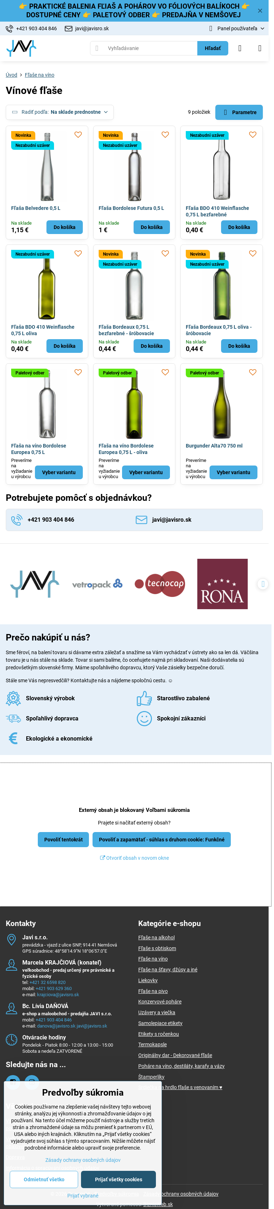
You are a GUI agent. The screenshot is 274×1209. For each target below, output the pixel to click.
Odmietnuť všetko (44, 1179)
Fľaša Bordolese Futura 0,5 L (131, 208)
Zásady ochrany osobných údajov (181, 1194)
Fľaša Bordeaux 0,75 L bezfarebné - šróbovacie (126, 330)
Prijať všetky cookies (118, 1179)
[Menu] (260, 48)
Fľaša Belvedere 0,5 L (35, 208)
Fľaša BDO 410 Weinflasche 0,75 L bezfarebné (217, 211)
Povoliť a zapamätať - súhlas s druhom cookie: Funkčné (162, 839)
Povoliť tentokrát (63, 839)
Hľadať (213, 48)
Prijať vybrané (82, 1196)
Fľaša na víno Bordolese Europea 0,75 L (38, 449)
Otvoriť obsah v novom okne (134, 858)
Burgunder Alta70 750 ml (214, 446)
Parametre (238, 112)
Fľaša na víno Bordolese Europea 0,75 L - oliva (126, 449)
